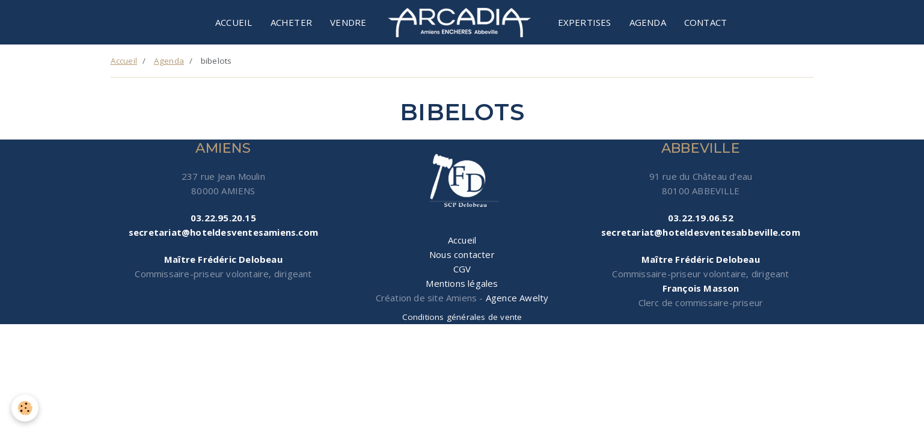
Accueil (233, 22)
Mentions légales (462, 283)
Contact (705, 22)
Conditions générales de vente (462, 317)
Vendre (348, 22)
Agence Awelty (517, 298)
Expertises (584, 22)
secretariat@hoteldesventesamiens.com (223, 232)
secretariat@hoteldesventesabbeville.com (700, 232)
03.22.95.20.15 (223, 218)
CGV (462, 269)
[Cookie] (25, 408)
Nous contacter (462, 254)
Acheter (291, 22)
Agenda (647, 22)
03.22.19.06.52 (700, 218)
